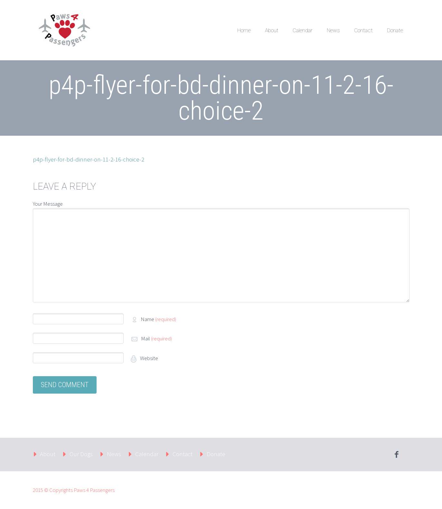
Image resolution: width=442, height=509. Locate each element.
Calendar (303, 30)
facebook (396, 454)
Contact (363, 30)
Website (148, 358)
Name (158, 319)
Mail (156, 338)
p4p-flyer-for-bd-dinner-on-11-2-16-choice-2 (88, 159)
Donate (395, 30)
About (271, 30)
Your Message (48, 203)
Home (244, 30)
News (333, 30)
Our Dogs (81, 454)
